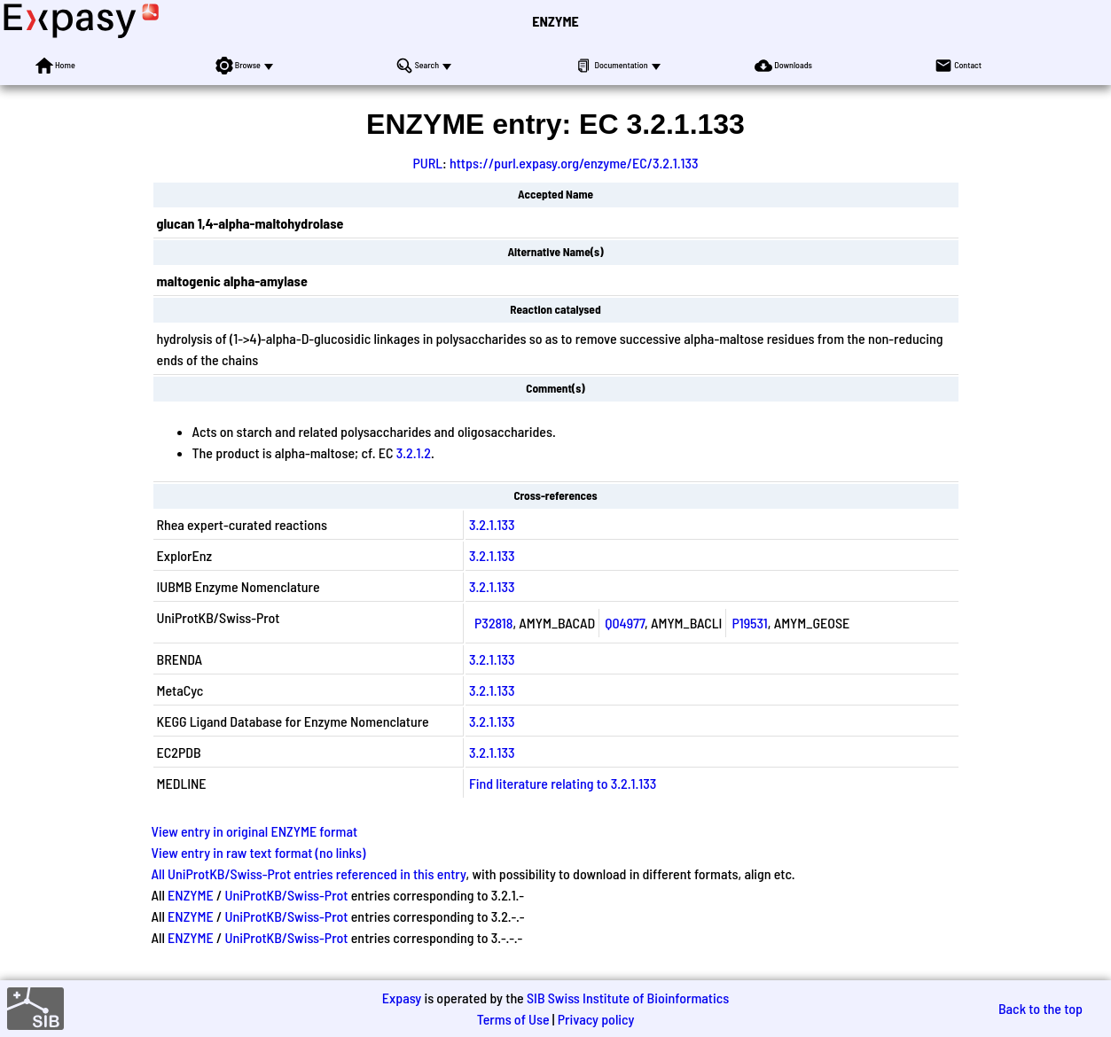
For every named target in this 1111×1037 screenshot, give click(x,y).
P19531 (749, 622)
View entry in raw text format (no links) (259, 852)
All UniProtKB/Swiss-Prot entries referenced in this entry (309, 873)
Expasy (401, 997)
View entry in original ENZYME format (255, 831)
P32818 (493, 622)
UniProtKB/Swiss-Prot (286, 894)
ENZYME (555, 20)
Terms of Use (513, 1018)
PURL (427, 162)
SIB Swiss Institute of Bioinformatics (628, 997)
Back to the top (1040, 1008)
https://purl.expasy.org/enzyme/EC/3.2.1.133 (574, 162)
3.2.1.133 (492, 524)
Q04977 (625, 622)
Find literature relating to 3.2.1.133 (562, 783)
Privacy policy (596, 1018)
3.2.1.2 (413, 452)
